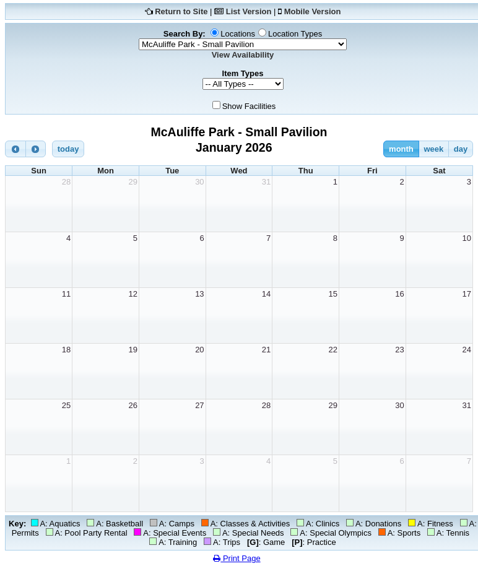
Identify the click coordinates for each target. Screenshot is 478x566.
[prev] (15, 149)
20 (199, 349)
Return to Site (181, 11)
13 (199, 293)
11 (66, 293)
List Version (249, 11)
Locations (237, 33)
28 (66, 181)
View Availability (243, 54)
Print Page (236, 558)
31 (266, 181)
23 (399, 349)
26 (132, 405)
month (401, 149)
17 (467, 293)
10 (467, 238)
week (433, 149)
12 (132, 293)
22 (333, 349)
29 (132, 181)
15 (333, 293)
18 (66, 349)
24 (467, 349)
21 (266, 349)
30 (199, 181)
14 (266, 293)
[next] (35, 149)
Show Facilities (249, 106)
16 (399, 293)
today (68, 149)
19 (132, 349)
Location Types (295, 33)
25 (66, 405)
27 (199, 405)
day (460, 149)
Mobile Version (312, 11)
